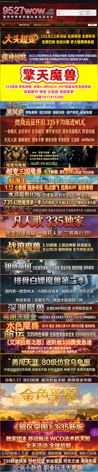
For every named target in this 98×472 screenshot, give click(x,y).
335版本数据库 (59, 25)
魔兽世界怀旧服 (24, 25)
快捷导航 (92, 25)
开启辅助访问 (97, 1)
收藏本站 (7, 1)
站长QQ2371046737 (14, 1)
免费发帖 (12, 25)
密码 (59, 13)
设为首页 (2, 1)
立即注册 (88, 13)
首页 (3, 25)
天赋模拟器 (72, 25)
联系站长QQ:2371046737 (42, 25)
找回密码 (88, 11)
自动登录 (81, 11)
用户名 (59, 11)
